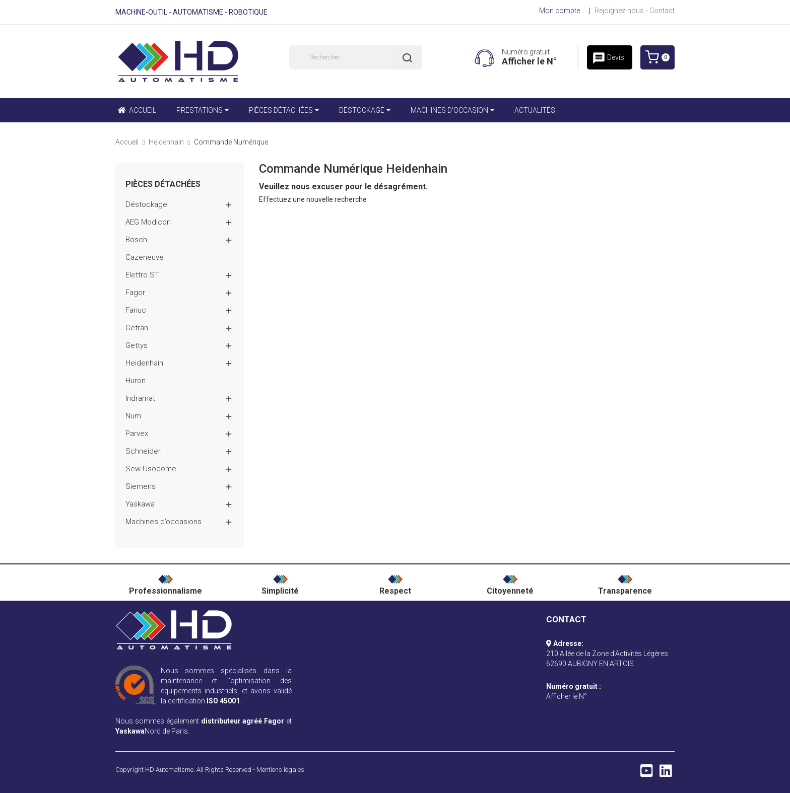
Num (133, 415)
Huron (135, 380)
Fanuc (135, 310)
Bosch (136, 239)
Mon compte (559, 11)
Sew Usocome (150, 468)
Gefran (136, 327)
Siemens (140, 486)
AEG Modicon (148, 222)
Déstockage (146, 204)
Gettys (136, 345)
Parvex (136, 433)
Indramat (140, 398)
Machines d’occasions (163, 521)
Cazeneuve (144, 257)
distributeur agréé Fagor (243, 721)
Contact (662, 11)
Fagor (135, 292)
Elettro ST (142, 274)
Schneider (143, 451)
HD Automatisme (169, 769)
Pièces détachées (163, 184)
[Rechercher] (355, 57)
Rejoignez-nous (619, 11)
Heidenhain (144, 363)
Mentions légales (280, 769)
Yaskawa (140, 504)
